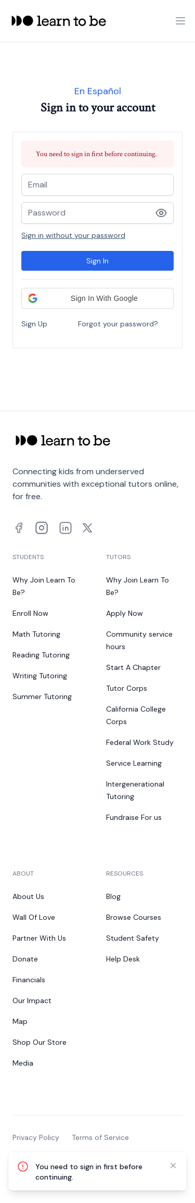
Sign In (97, 260)
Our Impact (31, 1000)
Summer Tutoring (42, 696)
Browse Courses (133, 917)
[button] (97, 298)
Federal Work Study (140, 742)
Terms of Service (100, 1137)
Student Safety (132, 938)
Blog (113, 896)
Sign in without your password (73, 235)
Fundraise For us (134, 817)
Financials (28, 979)
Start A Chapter (133, 667)
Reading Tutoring (41, 655)
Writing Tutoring (39, 675)
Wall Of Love (33, 917)
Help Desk (123, 959)
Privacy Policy (35, 1137)
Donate (25, 959)
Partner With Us (39, 938)
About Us (28, 896)
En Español (97, 91)
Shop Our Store (39, 1042)
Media (22, 1063)
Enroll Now (30, 613)
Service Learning (134, 763)
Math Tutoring (36, 634)
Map (20, 1021)
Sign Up (34, 323)
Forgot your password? (118, 323)
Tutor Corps (126, 688)
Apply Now (124, 613)
